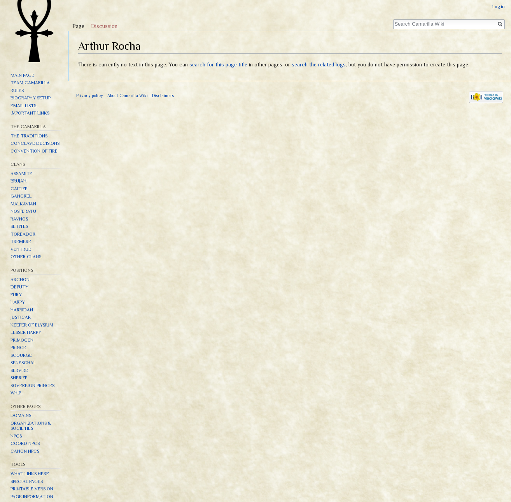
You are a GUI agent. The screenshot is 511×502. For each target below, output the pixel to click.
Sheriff (18, 377)
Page (78, 26)
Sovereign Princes (32, 385)
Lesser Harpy (25, 332)
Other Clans (25, 256)
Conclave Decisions (35, 143)
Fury (16, 294)
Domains (20, 415)
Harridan (21, 310)
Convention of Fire (34, 151)
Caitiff (18, 188)
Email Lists (23, 105)
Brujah (18, 181)
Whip (15, 393)
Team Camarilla (30, 82)
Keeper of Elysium (31, 325)
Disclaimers (163, 95)
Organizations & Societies (30, 425)
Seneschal (23, 362)
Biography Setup (30, 98)
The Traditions (28, 136)
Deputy (19, 287)
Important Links (29, 113)
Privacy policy (89, 95)
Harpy (17, 302)
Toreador (22, 234)
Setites (19, 226)
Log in (498, 6)
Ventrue (20, 249)
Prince (18, 347)
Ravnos (19, 219)
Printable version (31, 489)
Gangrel (21, 196)
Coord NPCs (25, 443)
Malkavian (23, 204)
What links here (29, 473)
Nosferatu (23, 211)
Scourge (21, 355)
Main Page (22, 75)
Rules (17, 90)
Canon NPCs (24, 451)
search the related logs (319, 64)
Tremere (20, 241)
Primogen (21, 340)
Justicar (20, 317)
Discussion (104, 26)
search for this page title (218, 64)
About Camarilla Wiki (127, 95)
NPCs (16, 436)
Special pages (26, 481)
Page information (31, 496)
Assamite (21, 173)
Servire (19, 370)
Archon (20, 279)
